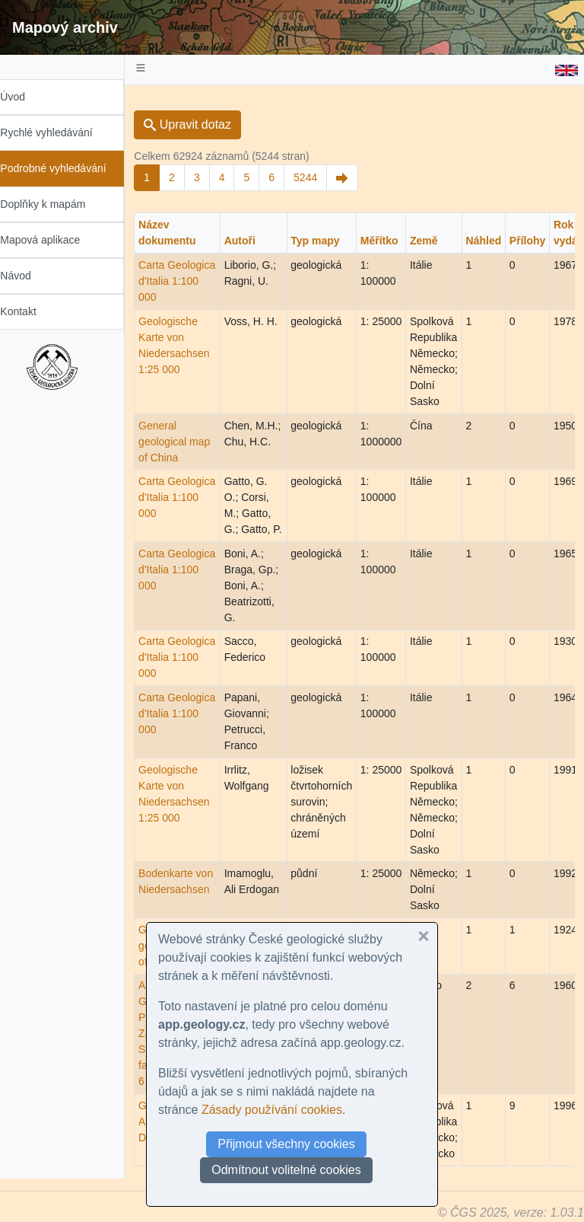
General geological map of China (190, 442)
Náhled (499, 241)
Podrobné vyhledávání (69, 168)
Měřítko (395, 241)
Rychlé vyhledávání (62, 132)
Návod (31, 276)
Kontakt (34, 311)
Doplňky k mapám (58, 204)
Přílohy (543, 241)
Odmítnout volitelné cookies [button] (286, 1169)
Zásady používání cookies (272, 1109)
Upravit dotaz (203, 125)
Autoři (255, 241)
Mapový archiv (65, 27)
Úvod (28, 97)
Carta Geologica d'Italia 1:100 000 (192, 281)
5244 (321, 177)
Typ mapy (330, 241)
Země (440, 241)
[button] (423, 936)
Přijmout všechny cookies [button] (286, 1143)
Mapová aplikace (56, 240)
